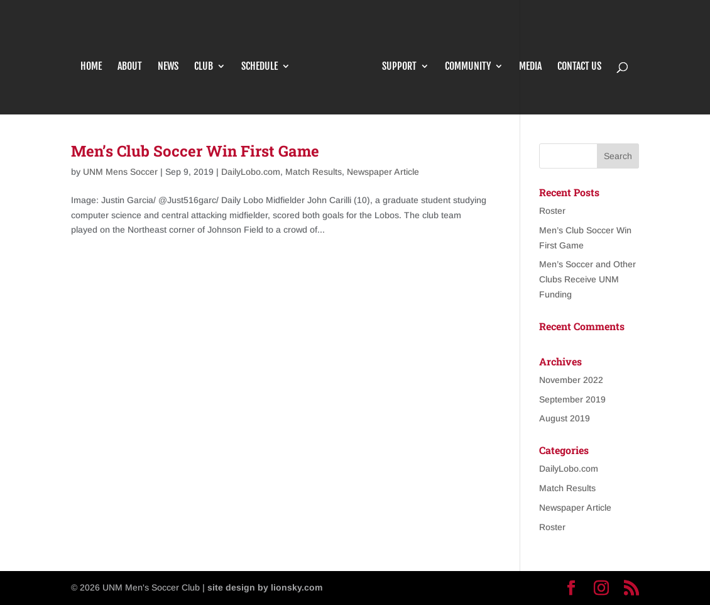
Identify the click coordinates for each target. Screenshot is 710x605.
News (173, 60)
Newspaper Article (383, 172)
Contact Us (574, 60)
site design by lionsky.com (264, 587)
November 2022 (571, 380)
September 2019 (572, 399)
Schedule (264, 60)
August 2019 (564, 418)
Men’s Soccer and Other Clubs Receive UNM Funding (587, 279)
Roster (552, 211)
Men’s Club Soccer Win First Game (195, 151)
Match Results (313, 172)
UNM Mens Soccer (120, 172)
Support (394, 60)
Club (208, 60)
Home (96, 60)
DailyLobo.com (250, 172)
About (135, 60)
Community (463, 60)
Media (525, 60)
